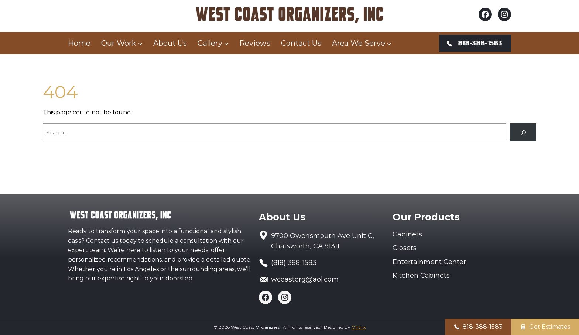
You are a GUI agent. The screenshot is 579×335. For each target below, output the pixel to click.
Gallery (210, 43)
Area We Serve (358, 43)
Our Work (118, 43)
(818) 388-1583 (293, 263)
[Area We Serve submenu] (389, 43)
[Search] (523, 132)
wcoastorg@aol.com (305, 279)
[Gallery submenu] (226, 43)
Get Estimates (549, 326)
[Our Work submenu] (140, 43)
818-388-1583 (483, 326)
